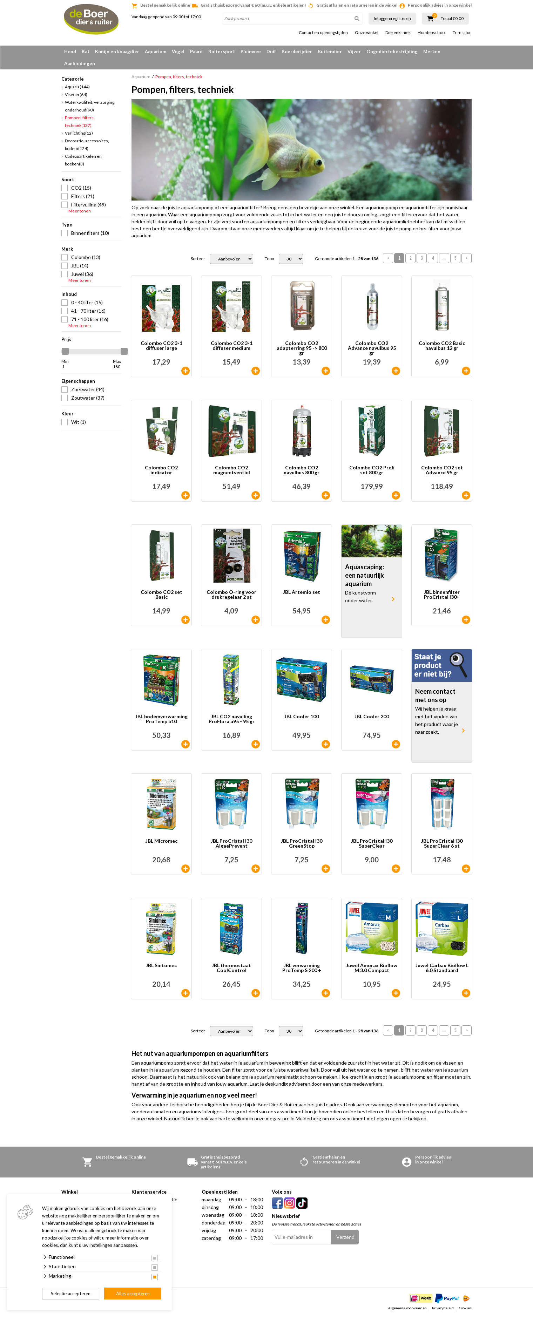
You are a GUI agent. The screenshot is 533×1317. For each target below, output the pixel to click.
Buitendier (330, 51)
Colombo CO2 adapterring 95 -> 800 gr (302, 348)
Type (66, 225)
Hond (70, 51)
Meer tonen (79, 211)
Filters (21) (82, 196)
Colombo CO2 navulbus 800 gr (301, 470)
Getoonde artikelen (346, 259)
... (444, 258)
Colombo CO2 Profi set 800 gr (371, 470)
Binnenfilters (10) (90, 233)
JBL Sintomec (161, 965)
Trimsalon (462, 32)
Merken (431, 51)
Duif (271, 51)
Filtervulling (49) (88, 205)
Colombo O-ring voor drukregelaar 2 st (231, 595)
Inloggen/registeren (392, 18)
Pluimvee (251, 51)
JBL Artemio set (301, 592)
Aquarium (155, 51)
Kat (85, 51)
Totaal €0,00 (452, 18)
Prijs (66, 339)
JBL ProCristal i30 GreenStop (301, 844)
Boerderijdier (297, 51)
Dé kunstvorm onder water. (360, 596)
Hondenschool (432, 32)
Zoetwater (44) (87, 389)
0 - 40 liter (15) (87, 302)
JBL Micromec (161, 841)
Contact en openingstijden (323, 32)
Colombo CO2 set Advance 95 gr (442, 470)
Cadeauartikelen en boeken (83, 160)
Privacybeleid (443, 1308)
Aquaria (77, 86)
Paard (196, 51)
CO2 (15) (81, 188)
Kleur (67, 413)
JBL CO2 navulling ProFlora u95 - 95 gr (232, 719)
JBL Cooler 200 (372, 716)
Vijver (354, 51)
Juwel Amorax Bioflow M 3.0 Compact (371, 968)
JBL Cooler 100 (301, 716)
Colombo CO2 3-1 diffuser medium (231, 346)
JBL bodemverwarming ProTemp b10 (161, 719)
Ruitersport (221, 51)
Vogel (178, 51)
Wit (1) (78, 422)
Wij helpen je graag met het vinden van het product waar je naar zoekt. (436, 720)
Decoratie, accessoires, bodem (87, 144)
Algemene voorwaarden (407, 1308)
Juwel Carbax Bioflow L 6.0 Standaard (442, 968)
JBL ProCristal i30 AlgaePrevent (231, 844)
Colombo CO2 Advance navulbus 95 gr (372, 348)
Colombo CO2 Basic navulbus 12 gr (442, 346)
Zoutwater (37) (87, 398)
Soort (67, 179)
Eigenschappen (78, 381)
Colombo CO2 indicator (161, 470)
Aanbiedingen (79, 63)
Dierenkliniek (398, 32)
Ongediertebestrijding (392, 51)
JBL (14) (79, 266)
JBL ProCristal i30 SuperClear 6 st (442, 844)
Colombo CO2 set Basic (161, 595)
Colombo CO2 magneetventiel (231, 470)
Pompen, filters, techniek (80, 121)
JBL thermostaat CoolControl (231, 968)
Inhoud (69, 294)
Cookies (465, 1308)
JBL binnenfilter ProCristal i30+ (442, 595)
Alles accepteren (133, 1293)
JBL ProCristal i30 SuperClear (371, 844)
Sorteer (198, 259)
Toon (269, 259)
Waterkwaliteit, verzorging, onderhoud (90, 106)
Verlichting (79, 133)
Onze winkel (366, 32)
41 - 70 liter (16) (88, 311)
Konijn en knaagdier (117, 51)
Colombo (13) (85, 257)
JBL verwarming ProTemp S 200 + (301, 968)
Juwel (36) (82, 274)
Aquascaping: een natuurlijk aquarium (364, 575)
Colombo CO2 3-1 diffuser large (161, 346)
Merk (67, 249)
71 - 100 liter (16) (89, 319)
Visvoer (76, 94)
